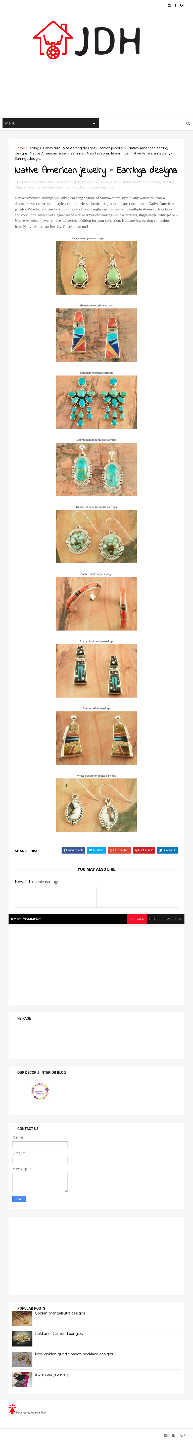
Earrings (34, 148)
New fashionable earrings (107, 153)
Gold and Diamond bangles (59, 1333)
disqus (155, 919)
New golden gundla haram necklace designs (74, 1354)
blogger (137, 919)
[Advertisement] (96, 76)
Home (20, 148)
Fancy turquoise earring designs (69, 148)
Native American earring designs (147, 182)
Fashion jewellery (112, 148)
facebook (174, 919)
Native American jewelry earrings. (57, 153)
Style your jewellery (52, 1374)
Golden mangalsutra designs (60, 1313)
